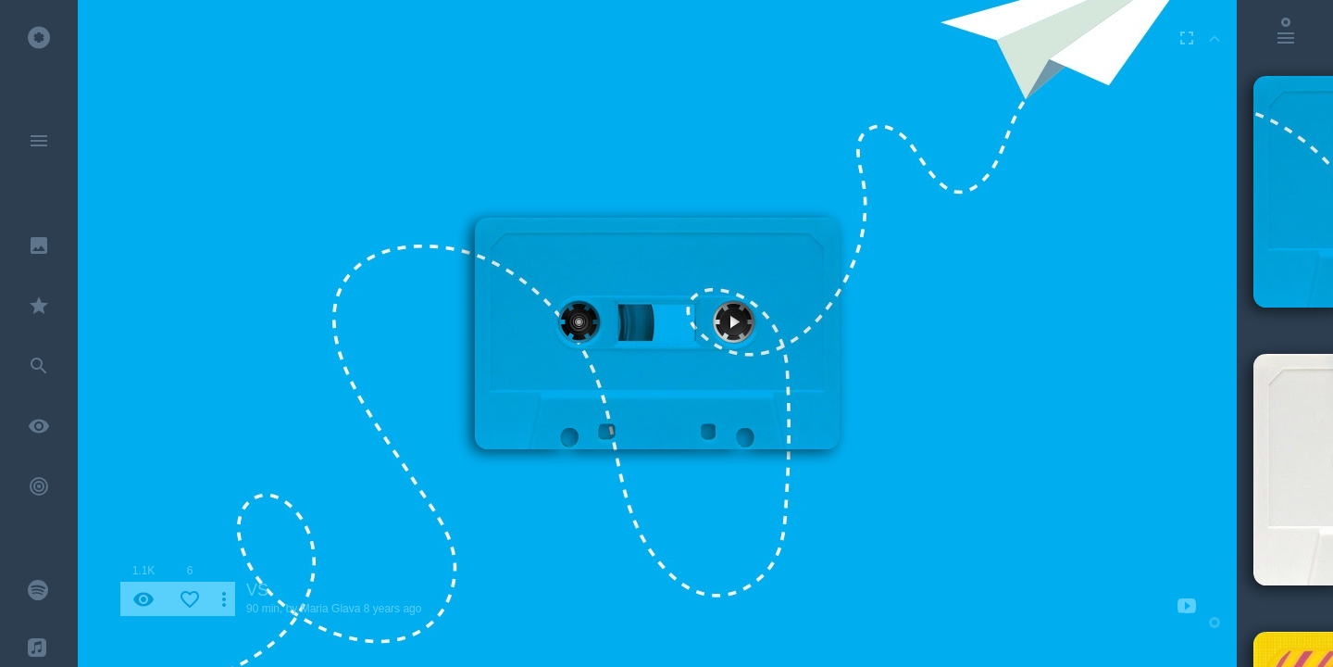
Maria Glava (331, 608)
